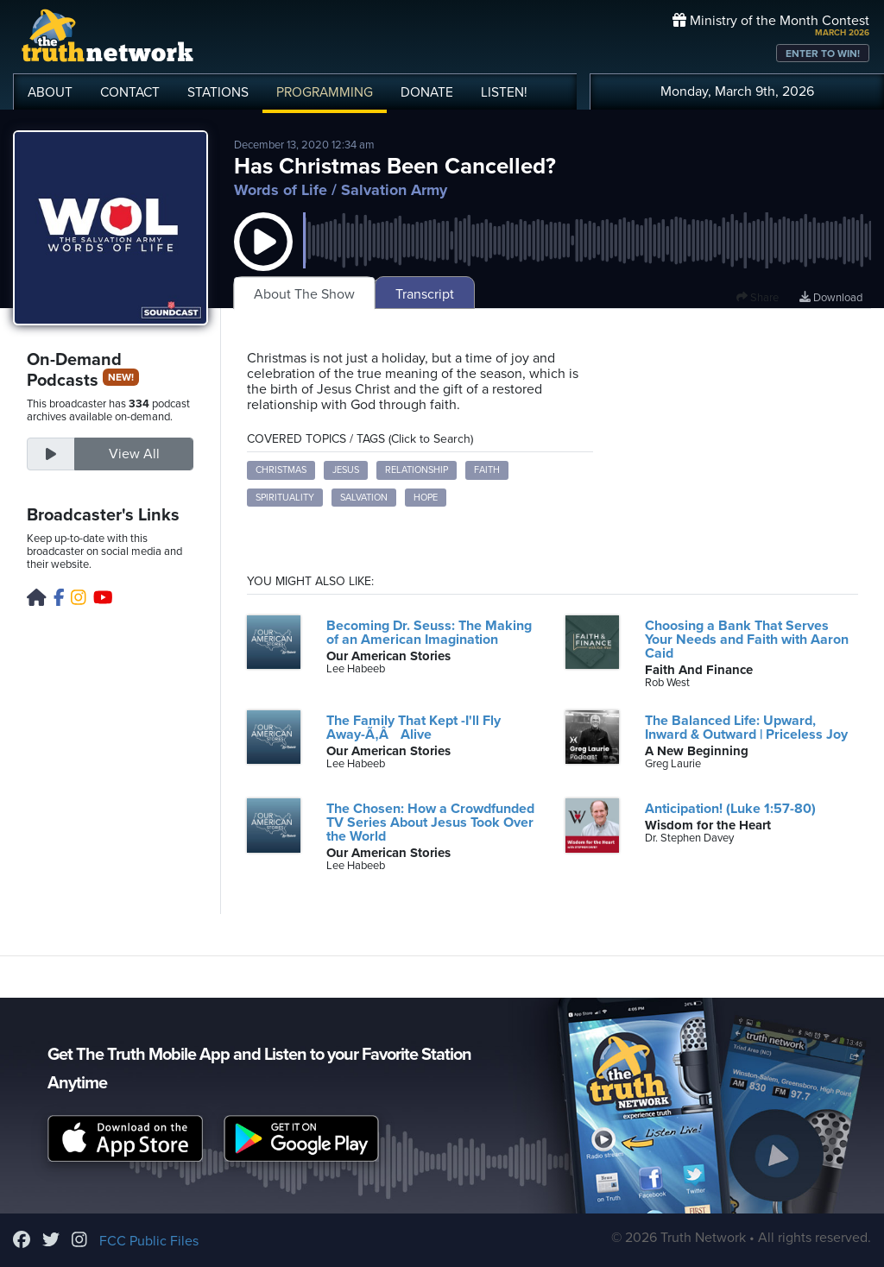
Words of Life (280, 189)
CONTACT (130, 92)
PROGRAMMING (324, 92)
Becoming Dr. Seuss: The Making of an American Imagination (429, 632)
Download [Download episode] (830, 298)
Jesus (345, 470)
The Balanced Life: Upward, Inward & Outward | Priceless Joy (746, 727)
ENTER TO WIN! (823, 53)
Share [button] (757, 298)
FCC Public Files (149, 1241)
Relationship (416, 470)
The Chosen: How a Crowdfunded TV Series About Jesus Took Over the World (430, 822)
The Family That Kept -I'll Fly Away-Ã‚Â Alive (413, 727)
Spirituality (285, 497)
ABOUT (50, 92)
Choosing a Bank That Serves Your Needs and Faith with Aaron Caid (747, 639)
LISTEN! (504, 92)
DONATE (427, 92)
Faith (487, 470)
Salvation (364, 497)
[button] (263, 259)
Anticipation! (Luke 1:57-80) (730, 808)
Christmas (281, 470)
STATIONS (218, 92)
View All (134, 454)
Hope (426, 497)
